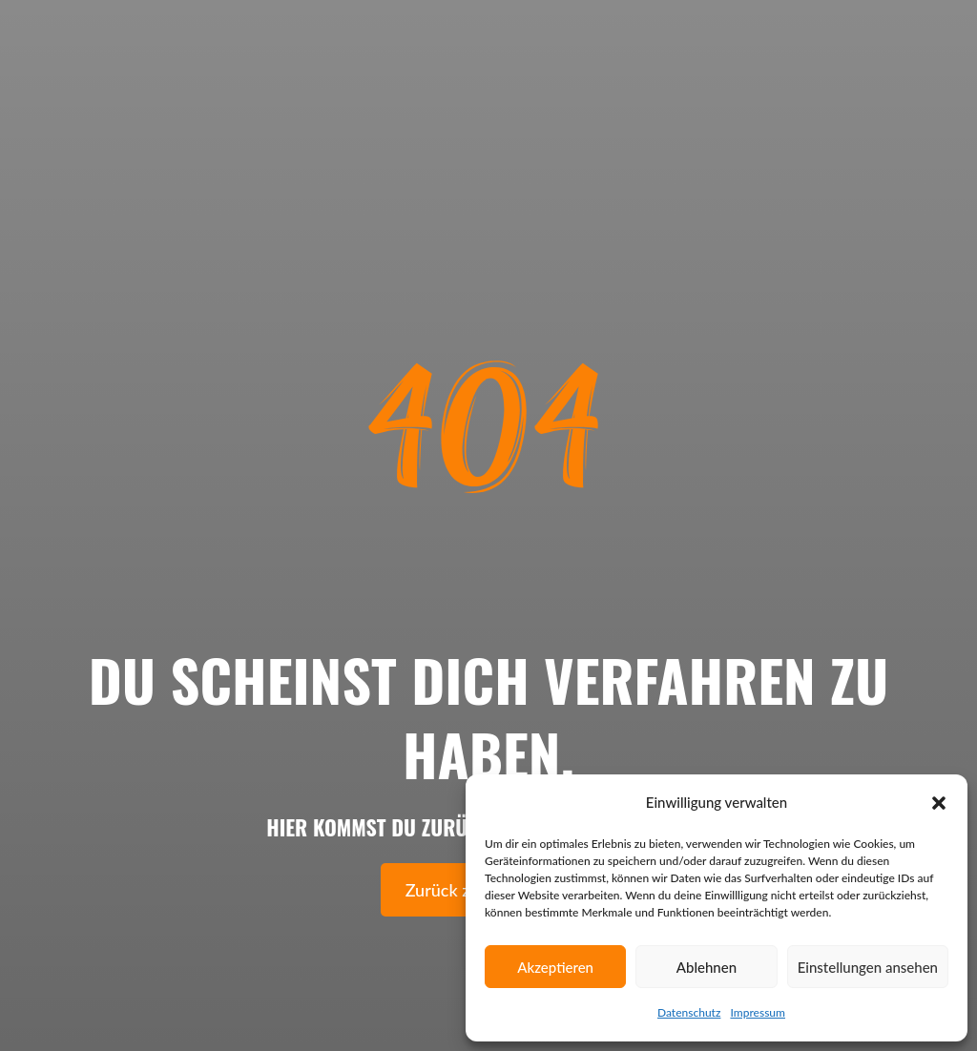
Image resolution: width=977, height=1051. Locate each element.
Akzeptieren (555, 967)
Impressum (757, 1012)
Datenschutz (688, 1012)
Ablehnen (706, 967)
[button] (938, 803)
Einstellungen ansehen (868, 967)
